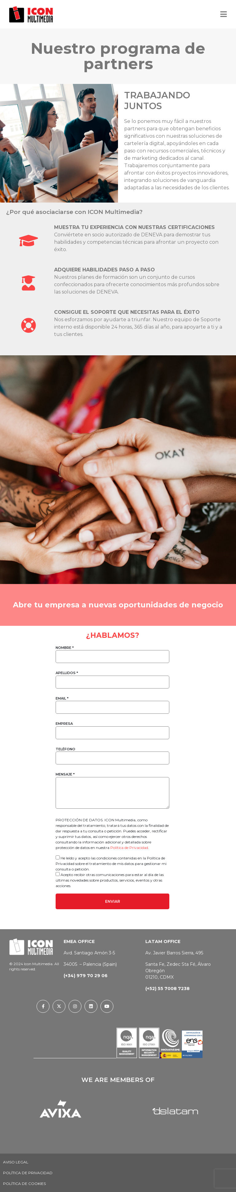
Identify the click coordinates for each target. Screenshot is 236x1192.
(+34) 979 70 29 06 (86, 975)
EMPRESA (112, 728)
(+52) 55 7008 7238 (167, 988)
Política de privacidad (28, 1172)
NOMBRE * (112, 652)
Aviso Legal (15, 1162)
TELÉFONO (112, 753)
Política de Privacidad (129, 847)
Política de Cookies (24, 1183)
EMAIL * (112, 702)
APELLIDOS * (112, 677)
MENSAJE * (112, 791)
